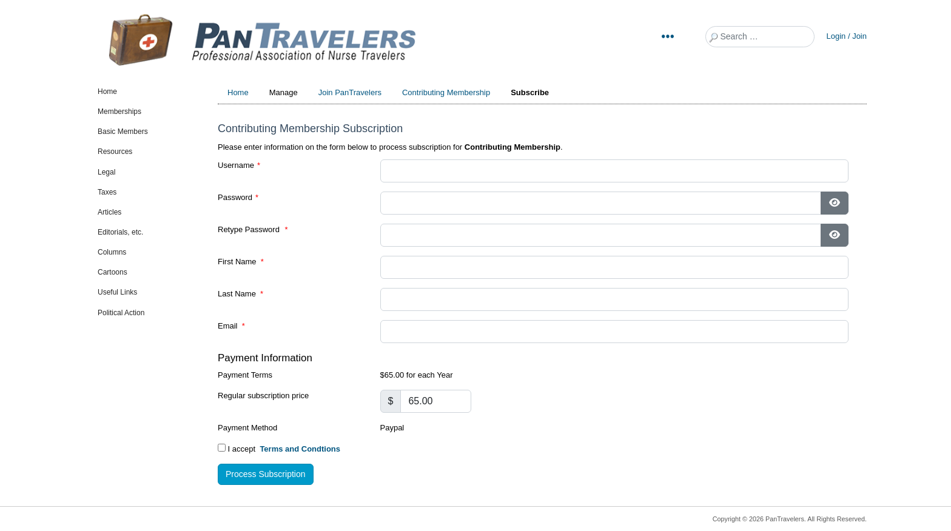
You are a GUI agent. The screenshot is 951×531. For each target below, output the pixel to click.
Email (231, 325)
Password (238, 197)
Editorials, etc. (120, 232)
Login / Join (847, 36)
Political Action (121, 313)
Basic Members (123, 131)
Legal (106, 172)
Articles (109, 212)
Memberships (119, 111)
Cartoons (112, 272)
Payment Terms (245, 374)
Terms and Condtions (300, 448)
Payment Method (247, 427)
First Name (241, 261)
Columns (112, 252)
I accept (279, 448)
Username (239, 165)
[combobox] (760, 36)
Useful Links (117, 292)
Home (107, 91)
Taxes (107, 192)
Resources (115, 151)
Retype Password (253, 229)
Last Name (240, 293)
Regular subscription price (263, 395)
